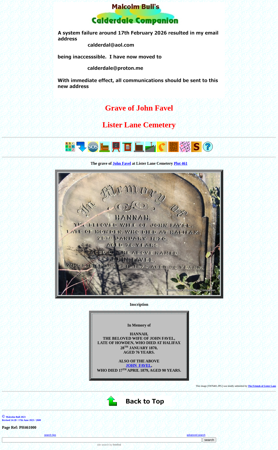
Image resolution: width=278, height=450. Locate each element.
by (115, 444)
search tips (50, 435)
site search (103, 444)
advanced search (196, 435)
